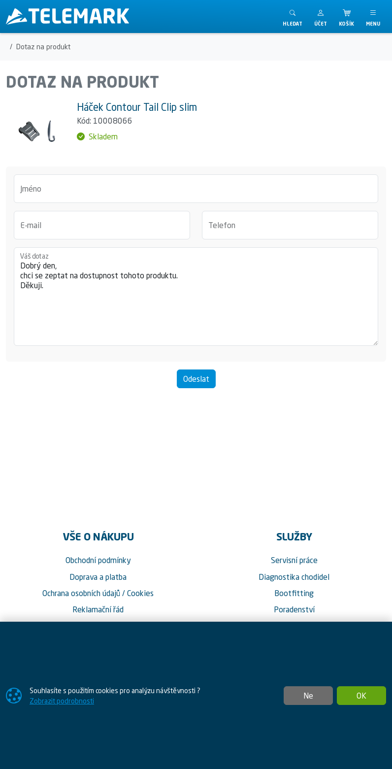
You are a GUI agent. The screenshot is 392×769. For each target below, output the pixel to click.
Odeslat (196, 379)
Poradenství (294, 609)
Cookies (140, 593)
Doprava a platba (98, 577)
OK (361, 696)
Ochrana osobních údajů (81, 593)
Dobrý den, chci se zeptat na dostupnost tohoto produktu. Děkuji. (196, 296)
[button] (320, 16)
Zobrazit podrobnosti (62, 701)
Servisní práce (294, 560)
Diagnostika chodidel (294, 577)
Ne (308, 696)
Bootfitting (294, 593)
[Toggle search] (292, 16)
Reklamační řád (98, 609)
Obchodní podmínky (98, 560)
